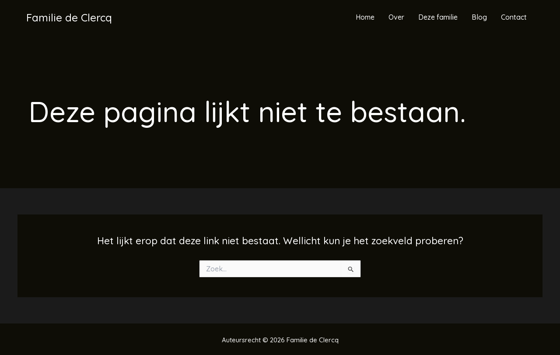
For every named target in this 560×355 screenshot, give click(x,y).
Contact (514, 17)
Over (396, 17)
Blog (479, 17)
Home (365, 17)
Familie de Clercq (69, 17)
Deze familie (438, 17)
